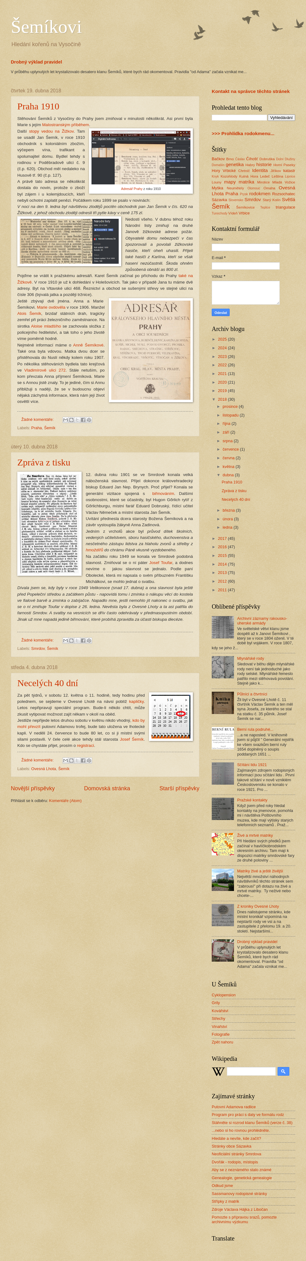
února (228, 519)
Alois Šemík (29, 313)
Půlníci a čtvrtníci (252, 694)
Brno (230, 159)
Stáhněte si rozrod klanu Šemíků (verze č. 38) (252, 1122)
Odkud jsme (222, 1185)
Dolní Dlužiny (285, 159)
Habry (250, 165)
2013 (223, 572)
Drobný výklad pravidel (36, 61)
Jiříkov (275, 171)
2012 (223, 581)
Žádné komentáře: (38, 419)
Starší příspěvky (179, 788)
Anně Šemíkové (88, 345)
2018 (223, 399)
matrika (246, 181)
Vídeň (232, 213)
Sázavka (219, 199)
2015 (223, 555)
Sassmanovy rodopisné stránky (239, 1193)
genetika (235, 164)
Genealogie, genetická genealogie (242, 1177)
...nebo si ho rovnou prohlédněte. (241, 1130)
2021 (223, 373)
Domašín (218, 165)
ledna (228, 527)
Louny (217, 182)
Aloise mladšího (46, 326)
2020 (223, 382)
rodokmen (259, 193)
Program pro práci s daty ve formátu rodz (248, 1114)
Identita (260, 170)
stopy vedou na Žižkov (51, 131)
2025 (223, 339)
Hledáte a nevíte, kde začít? (236, 1138)
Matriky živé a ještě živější (260, 871)
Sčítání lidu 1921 (252, 764)
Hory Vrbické (224, 170)
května (229, 466)
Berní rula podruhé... (255, 729)
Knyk (215, 176)
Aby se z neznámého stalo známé (241, 1169)
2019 (223, 390)
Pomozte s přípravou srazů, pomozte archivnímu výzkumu (244, 1219)
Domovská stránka (107, 788)
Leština (277, 176)
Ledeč (265, 176)
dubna (229, 475)
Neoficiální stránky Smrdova (236, 1154)
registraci (85, 745)
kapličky (136, 701)
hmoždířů (94, 550)
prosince (231, 406)
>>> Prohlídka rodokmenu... (243, 133)
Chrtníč (244, 171)
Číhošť (252, 159)
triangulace (285, 207)
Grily (216, 1002)
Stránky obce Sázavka (231, 1146)
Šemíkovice (245, 207)
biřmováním (163, 493)
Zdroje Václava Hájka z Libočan (240, 1209)
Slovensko (235, 200)
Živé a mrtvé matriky (255, 835)
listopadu (231, 415)
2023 (223, 356)
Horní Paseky (284, 165)
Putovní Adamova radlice (234, 1106)
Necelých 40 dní (47, 683)
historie (264, 164)
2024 (223, 348)
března (229, 510)
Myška (217, 188)
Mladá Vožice (283, 182)
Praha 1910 (38, 106)
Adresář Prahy (131, 189)
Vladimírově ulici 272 (45, 370)
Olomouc (253, 188)
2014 (223, 564)
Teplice (265, 207)
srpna (228, 441)
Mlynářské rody (250, 658)
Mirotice (263, 182)
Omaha (269, 188)
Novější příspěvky (33, 788)
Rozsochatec (283, 194)
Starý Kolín (272, 200)
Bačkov (218, 159)
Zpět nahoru (222, 1042)
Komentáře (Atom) (65, 800)
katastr (289, 170)
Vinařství (219, 1026)
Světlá (288, 199)
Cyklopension (224, 995)
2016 (223, 547)
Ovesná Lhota (43, 768)
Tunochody (219, 213)
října (227, 423)
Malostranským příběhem (65, 124)
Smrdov (38, 648)
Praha (36, 427)
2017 (223, 538)
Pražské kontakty (252, 800)
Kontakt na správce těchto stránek (251, 91)
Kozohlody (229, 176)
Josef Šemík (132, 739)
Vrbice (244, 213)
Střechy (218, 1018)
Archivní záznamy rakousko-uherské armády (262, 620)
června (229, 458)
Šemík (50, 427)
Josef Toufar (160, 562)
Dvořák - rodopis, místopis (235, 1162)
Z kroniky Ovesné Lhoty (258, 906)
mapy (230, 181)
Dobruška (267, 159)
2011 (223, 590)
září (226, 432)
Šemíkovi (46, 26)
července (231, 449)
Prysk (244, 194)
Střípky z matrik (225, 1201)
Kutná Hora (248, 176)
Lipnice (290, 176)
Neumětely (235, 188)
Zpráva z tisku (43, 462)
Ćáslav (240, 159)
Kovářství (220, 1010)
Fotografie (221, 1034)
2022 (223, 365)
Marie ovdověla (51, 307)
